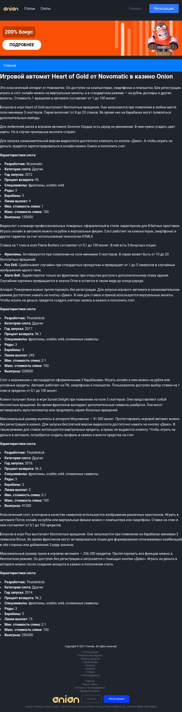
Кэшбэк (91, 668)
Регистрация (164, 8)
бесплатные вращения (67, 534)
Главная (90, 681)
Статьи (30, 8)
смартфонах (164, 231)
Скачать (135, 8)
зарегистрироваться (43, 146)
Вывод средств (90, 658)
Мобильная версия (90, 655)
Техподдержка (91, 675)
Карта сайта (89, 684)
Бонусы (90, 665)
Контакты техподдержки (90, 687)
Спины (90, 672)
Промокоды (90, 662)
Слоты (46, 8)
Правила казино (90, 691)
